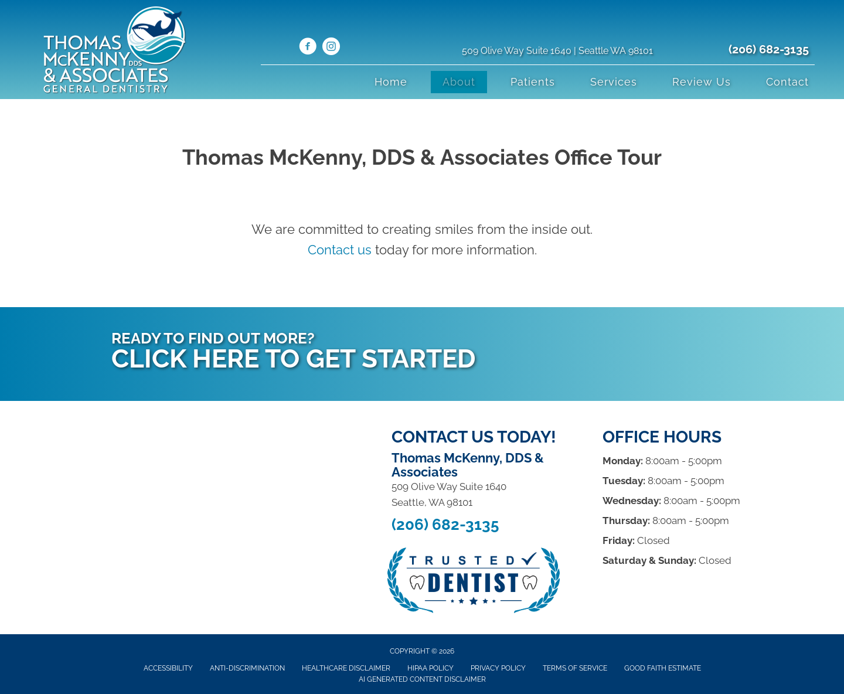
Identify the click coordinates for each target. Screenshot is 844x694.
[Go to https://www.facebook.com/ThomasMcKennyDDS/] (307, 48)
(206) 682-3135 (769, 49)
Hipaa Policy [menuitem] (430, 668)
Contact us (340, 249)
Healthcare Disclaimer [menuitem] (346, 668)
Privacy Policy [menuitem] (498, 668)
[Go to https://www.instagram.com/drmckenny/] (331, 48)
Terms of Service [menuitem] (575, 668)
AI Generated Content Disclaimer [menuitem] (422, 679)
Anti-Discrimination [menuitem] (247, 668)
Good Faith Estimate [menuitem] (662, 668)
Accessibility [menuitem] (168, 668)
